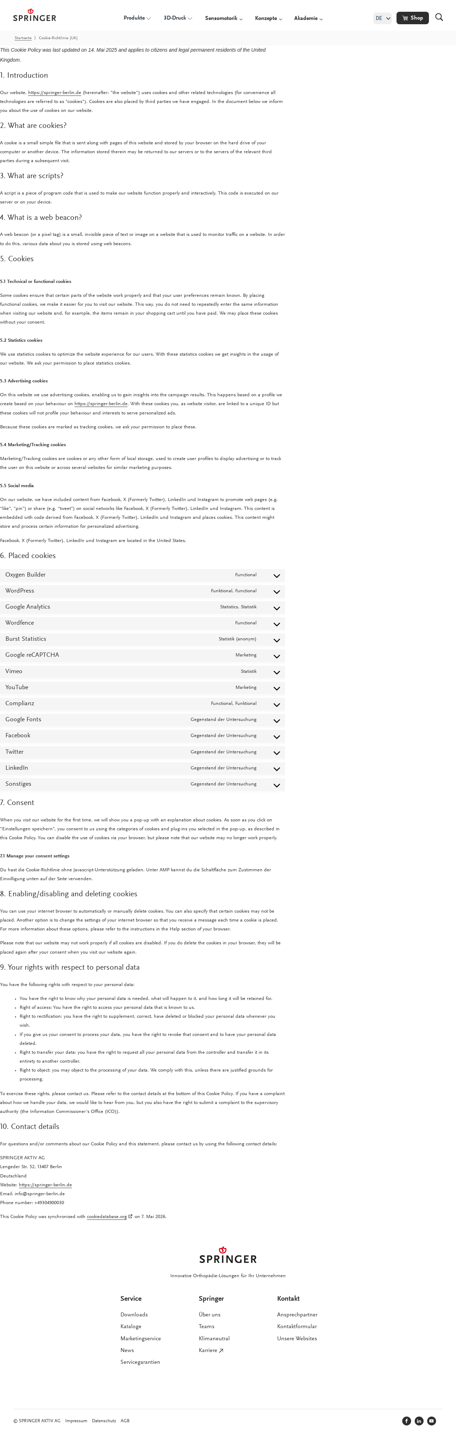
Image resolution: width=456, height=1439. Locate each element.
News (127, 1350)
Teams (206, 1327)
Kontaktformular (297, 1327)
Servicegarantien (140, 1362)
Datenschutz (104, 1421)
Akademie (305, 18)
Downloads (134, 1315)
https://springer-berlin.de (54, 93)
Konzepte (266, 18)
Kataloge (130, 1327)
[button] (413, 18)
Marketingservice (140, 1339)
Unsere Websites (297, 1339)
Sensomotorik (221, 18)
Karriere (208, 1350)
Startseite (23, 38)
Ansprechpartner (297, 1315)
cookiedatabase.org (107, 1216)
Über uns (210, 1315)
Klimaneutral (214, 1339)
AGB (125, 1421)
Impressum (76, 1421)
